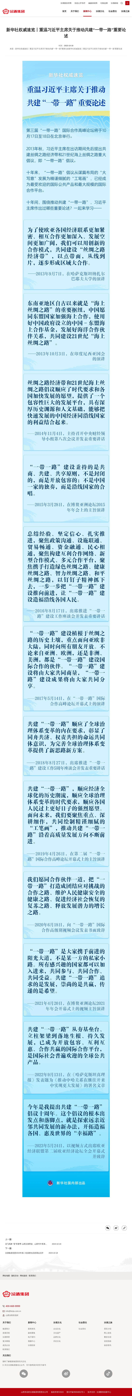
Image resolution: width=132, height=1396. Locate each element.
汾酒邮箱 (114, 3)
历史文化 (57, 1341)
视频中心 (31, 1341)
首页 (64, 11)
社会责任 (113, 11)
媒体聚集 (31, 1333)
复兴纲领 (6, 1341)
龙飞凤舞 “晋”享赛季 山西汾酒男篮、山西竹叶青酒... (26, 1244)
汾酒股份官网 (66, 3)
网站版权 (23, 1276)
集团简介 (6, 1329)
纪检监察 (104, 3)
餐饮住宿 (107, 1337)
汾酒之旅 (125, 11)
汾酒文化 (100, 11)
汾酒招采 (31, 1345)
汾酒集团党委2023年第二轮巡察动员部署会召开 (24, 1253)
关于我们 (75, 11)
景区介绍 (107, 1329)
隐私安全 (15, 1276)
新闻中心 (87, 11)
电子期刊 (31, 1337)
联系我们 (32, 1276)
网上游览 (107, 1333)
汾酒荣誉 (6, 1337)
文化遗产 (57, 1333)
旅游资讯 (107, 1345)
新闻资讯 (31, 1329)
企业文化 (57, 1329)
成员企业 (6, 1345)
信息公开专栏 (80, 3)
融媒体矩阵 (92, 3)
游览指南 (107, 1341)
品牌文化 (57, 1337)
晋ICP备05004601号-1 (76, 1392)
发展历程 (6, 1333)
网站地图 (6, 1276)
